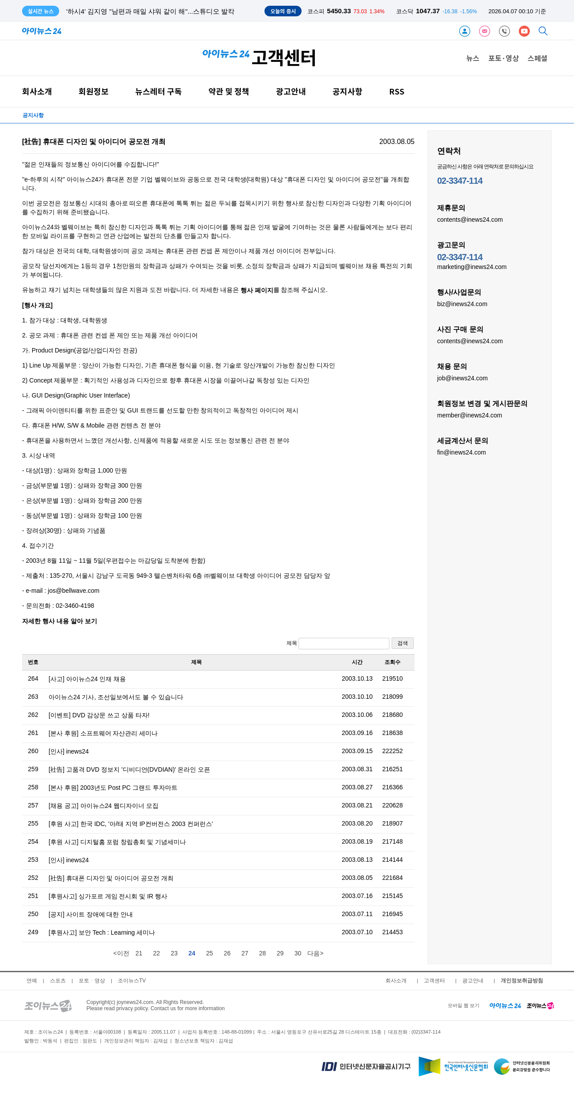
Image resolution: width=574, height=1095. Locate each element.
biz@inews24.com (462, 303)
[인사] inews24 (69, 751)
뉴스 (473, 58)
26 (227, 953)
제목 (338, 643)
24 (192, 953)
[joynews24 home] (540, 1005)
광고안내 (291, 91)
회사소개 (37, 91)
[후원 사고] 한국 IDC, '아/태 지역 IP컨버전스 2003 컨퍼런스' (131, 823)
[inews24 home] (505, 1005)
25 (209, 953)
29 (280, 953)
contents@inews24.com (470, 219)
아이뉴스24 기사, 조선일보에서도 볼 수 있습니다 (116, 697)
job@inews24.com (462, 377)
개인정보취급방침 (522, 981)
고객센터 (434, 981)
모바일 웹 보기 (464, 1005)
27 (245, 953)
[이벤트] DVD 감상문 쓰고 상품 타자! (99, 715)
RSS (396, 91)
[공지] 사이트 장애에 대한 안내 (91, 914)
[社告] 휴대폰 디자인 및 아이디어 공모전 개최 (111, 878)
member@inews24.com (469, 414)
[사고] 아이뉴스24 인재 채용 (87, 678)
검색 (402, 643)
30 (298, 953)
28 (262, 953)
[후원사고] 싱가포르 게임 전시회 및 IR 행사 (108, 896)
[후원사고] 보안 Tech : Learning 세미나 (102, 932)
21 (139, 953)
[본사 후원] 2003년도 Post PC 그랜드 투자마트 (113, 787)
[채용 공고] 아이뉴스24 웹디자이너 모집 (104, 805)
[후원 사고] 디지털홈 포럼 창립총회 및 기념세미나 (117, 841)
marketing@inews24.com (471, 266)
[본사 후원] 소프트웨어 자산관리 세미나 (103, 733)
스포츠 (58, 981)
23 (174, 953)
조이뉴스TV (132, 981)
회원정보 (94, 91)
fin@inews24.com (461, 451)
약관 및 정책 (228, 91)
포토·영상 (503, 58)
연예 (31, 981)
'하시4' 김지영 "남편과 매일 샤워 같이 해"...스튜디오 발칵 (150, 11)
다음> (315, 953)
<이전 (121, 953)
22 (156, 953)
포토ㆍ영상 (92, 981)
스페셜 (538, 58)
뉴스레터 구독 (158, 91)
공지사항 (347, 91)
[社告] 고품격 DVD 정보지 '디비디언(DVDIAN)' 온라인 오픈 (129, 769)
